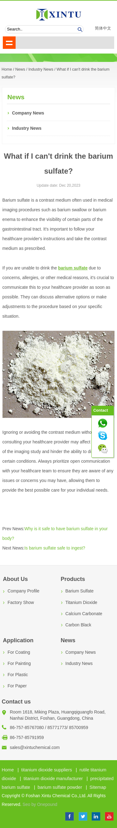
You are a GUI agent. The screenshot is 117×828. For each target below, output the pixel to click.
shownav (9, 42)
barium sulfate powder (59, 787)
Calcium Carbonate (84, 613)
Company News (28, 113)
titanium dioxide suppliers (46, 769)
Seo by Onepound (39, 804)
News (20, 69)
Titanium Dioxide (81, 602)
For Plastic (17, 674)
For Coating (18, 652)
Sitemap (98, 787)
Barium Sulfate (80, 591)
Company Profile (23, 591)
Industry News (40, 69)
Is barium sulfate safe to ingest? (54, 548)
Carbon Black (78, 625)
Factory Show (20, 602)
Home (8, 769)
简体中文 (103, 28)
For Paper (17, 686)
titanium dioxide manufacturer (53, 778)
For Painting (19, 663)
